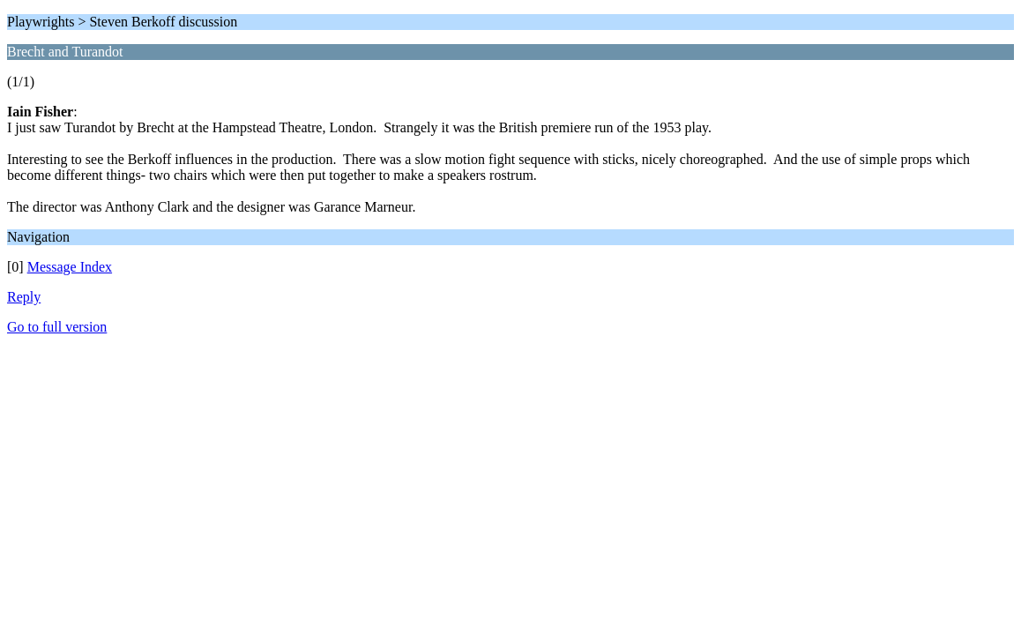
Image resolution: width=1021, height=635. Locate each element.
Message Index (69, 266)
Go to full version (57, 326)
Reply (24, 296)
